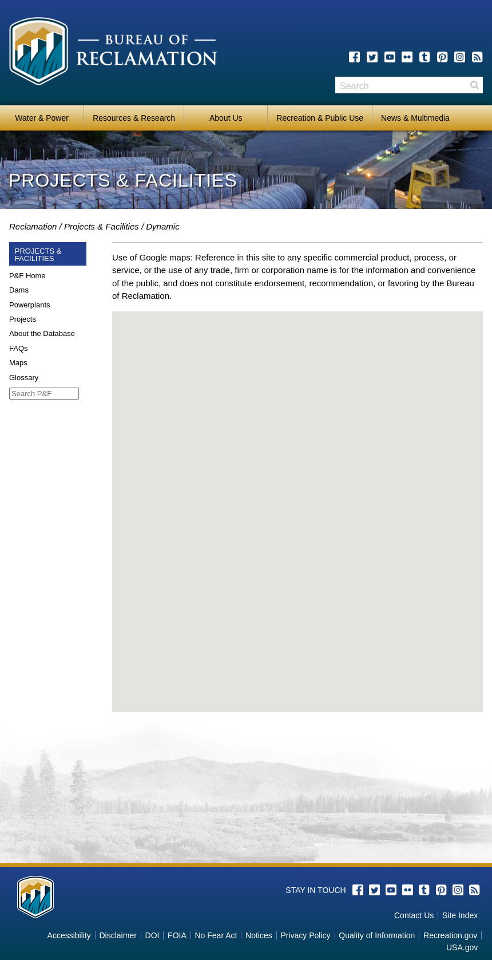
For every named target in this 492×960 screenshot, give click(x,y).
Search (474, 85)
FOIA (177, 935)
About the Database (42, 333)
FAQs (18, 348)
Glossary (23, 377)
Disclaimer (118, 935)
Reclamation (33, 226)
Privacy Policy (305, 935)
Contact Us (414, 915)
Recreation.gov (450, 935)
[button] (297, 501)
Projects (22, 319)
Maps (18, 362)
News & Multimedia (415, 118)
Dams (19, 290)
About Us (226, 118)
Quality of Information (377, 935)
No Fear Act (216, 935)
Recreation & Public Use (319, 118)
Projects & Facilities (101, 226)
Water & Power (42, 118)
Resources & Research (134, 118)
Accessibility (69, 935)
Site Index (460, 915)
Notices (258, 935)
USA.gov (462, 947)
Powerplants (29, 305)
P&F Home (27, 275)
